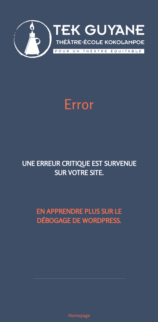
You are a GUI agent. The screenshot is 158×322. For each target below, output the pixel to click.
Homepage (79, 315)
